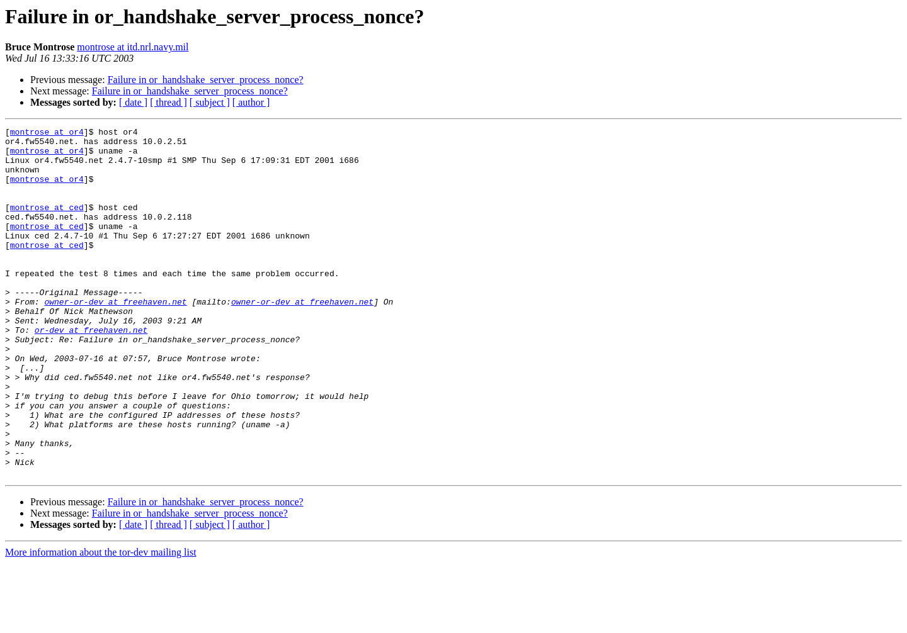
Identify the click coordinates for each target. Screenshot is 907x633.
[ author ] (251, 102)
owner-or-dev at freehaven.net (115, 337)
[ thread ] (168, 102)
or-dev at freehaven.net (91, 371)
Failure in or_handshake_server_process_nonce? (206, 79)
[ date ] (133, 102)
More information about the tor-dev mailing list (101, 622)
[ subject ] (210, 102)
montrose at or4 (47, 133)
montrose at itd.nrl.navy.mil (132, 47)
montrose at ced (47, 224)
